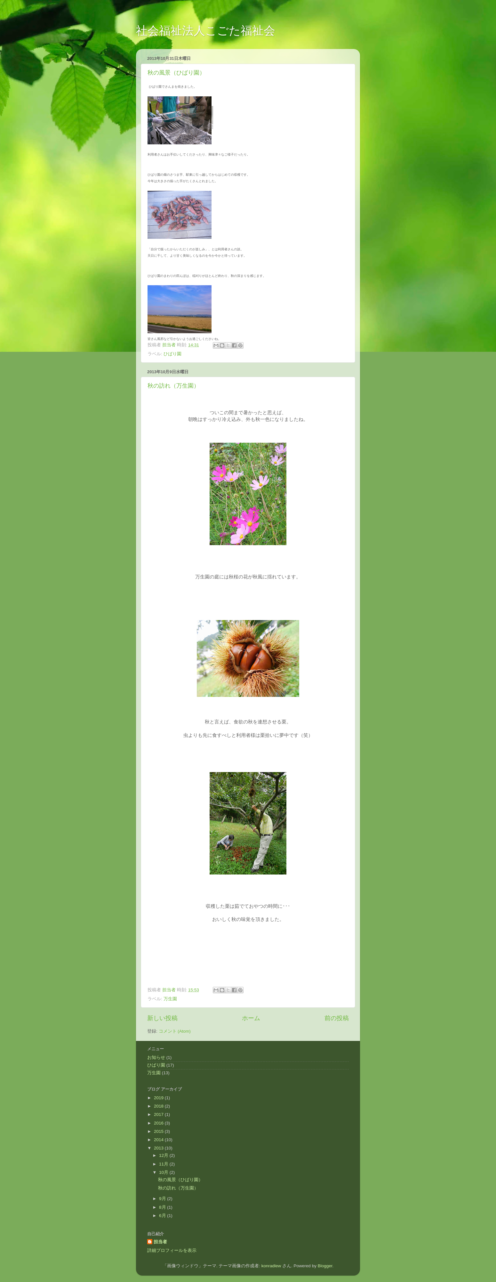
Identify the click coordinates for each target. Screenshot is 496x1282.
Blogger (325, 1265)
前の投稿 (336, 1018)
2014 (159, 1139)
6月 (163, 1215)
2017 (159, 1114)
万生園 (170, 998)
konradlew (271, 1265)
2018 (159, 1106)
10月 (164, 1172)
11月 (164, 1164)
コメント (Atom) (175, 1031)
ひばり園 (172, 353)
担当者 (160, 1241)
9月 (163, 1198)
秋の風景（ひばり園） (176, 72)
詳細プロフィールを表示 (171, 1250)
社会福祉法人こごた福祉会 (205, 30)
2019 (159, 1097)
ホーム (251, 1018)
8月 (163, 1207)
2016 (159, 1123)
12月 (164, 1155)
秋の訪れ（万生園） (173, 386)
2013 (159, 1148)
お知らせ (156, 1057)
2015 (159, 1131)
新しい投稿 (162, 1018)
